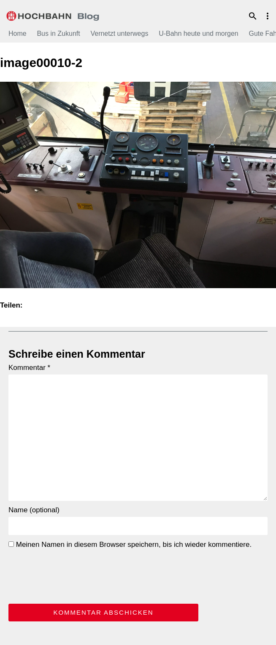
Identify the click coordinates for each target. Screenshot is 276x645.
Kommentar (29, 368)
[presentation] (72, 574)
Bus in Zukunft (58, 33)
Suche (252, 16)
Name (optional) (34, 510)
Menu (267, 16)
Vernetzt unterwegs (119, 33)
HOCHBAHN (52, 14)
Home (17, 33)
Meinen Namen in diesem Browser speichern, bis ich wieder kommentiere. (130, 545)
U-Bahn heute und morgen (198, 33)
